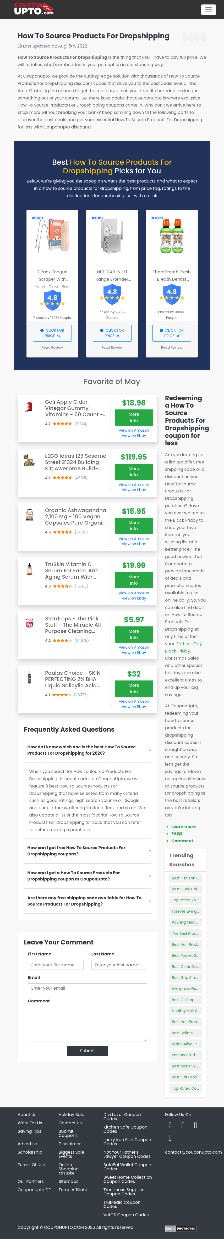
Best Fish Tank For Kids (192, 878)
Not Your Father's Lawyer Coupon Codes (127, 1154)
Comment (39, 1001)
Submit (87, 1051)
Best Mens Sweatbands (193, 1066)
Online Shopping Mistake (69, 1169)
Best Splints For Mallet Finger (197, 1033)
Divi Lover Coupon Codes (122, 1117)
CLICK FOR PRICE (52, 333)
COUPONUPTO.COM (64, 1227)
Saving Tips (29, 1131)
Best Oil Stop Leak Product (195, 999)
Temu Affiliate (73, 1190)
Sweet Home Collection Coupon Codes (127, 1179)
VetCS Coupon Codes (126, 1215)
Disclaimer (70, 1144)
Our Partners (31, 1181)
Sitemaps (69, 1181)
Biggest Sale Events (71, 1154)
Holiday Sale (71, 1115)
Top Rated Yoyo (186, 900)
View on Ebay (134, 435)
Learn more (183, 827)
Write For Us (30, 1123)
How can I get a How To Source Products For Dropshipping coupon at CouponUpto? (74, 876)
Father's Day (189, 644)
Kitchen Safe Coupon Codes (125, 1129)
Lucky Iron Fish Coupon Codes (127, 1142)
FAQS (177, 834)
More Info (134, 417)
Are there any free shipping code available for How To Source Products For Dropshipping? (85, 901)
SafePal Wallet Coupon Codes (127, 1167)
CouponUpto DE (34, 1190)
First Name (39, 954)
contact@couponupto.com (193, 1152)
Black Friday (177, 651)
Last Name (102, 954)
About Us (27, 1115)
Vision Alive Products (191, 1044)
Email (34, 977)
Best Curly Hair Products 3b (196, 889)
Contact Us (70, 1123)
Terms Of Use (31, 1165)
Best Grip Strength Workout (196, 977)
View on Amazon (134, 430)
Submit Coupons (68, 1133)
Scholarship (30, 1152)
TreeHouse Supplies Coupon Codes (123, 1192)
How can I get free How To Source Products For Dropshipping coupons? (76, 851)
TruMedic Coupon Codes (121, 1204)
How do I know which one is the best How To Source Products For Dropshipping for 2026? (82, 750)
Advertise (27, 1144)
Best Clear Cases (187, 966)
